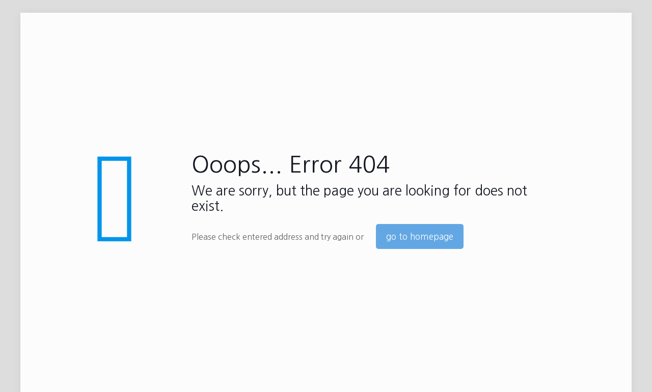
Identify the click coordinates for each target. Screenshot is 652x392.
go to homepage (419, 236)
